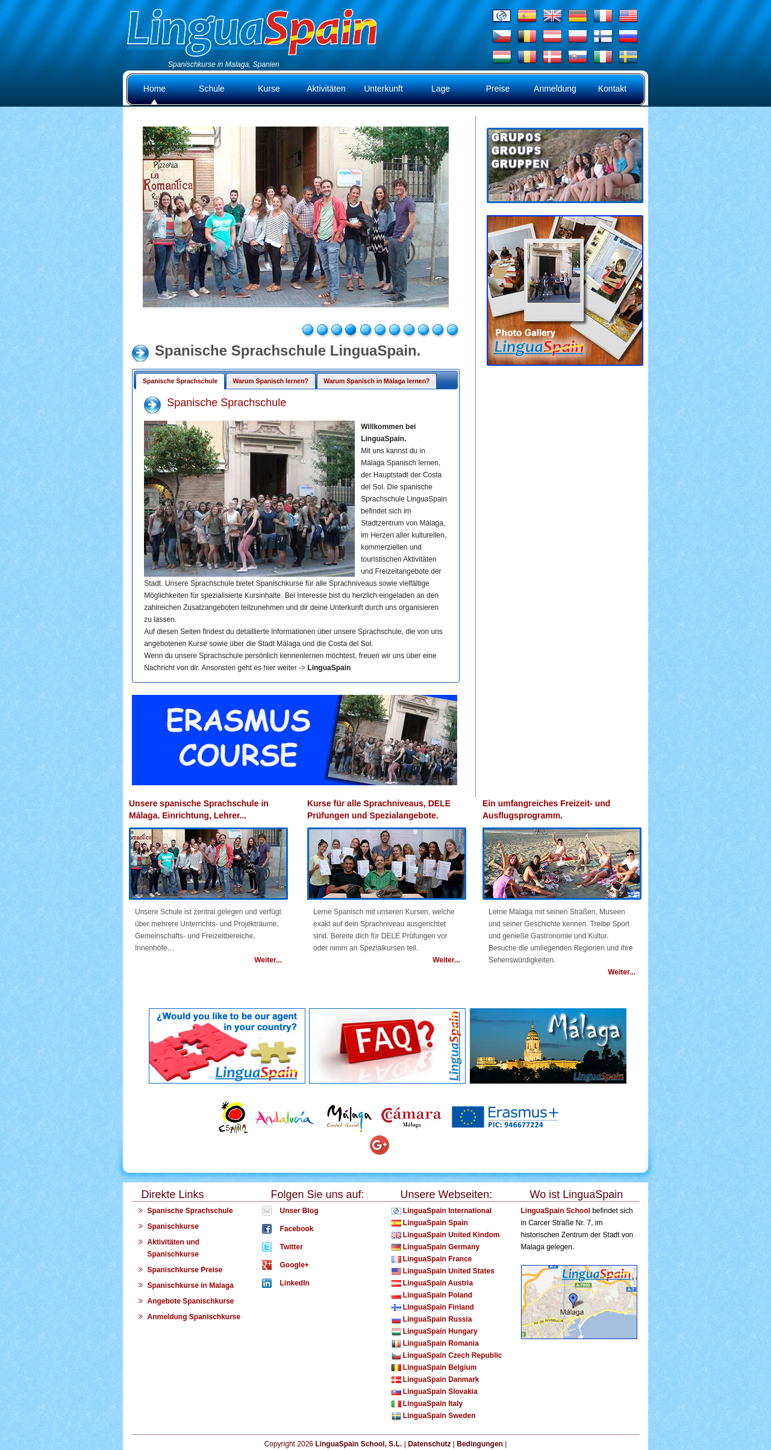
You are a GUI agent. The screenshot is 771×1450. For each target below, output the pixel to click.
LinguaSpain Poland (432, 1295)
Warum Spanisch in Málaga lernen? (376, 380)
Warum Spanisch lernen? (270, 380)
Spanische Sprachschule (180, 380)
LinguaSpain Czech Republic (447, 1355)
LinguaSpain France (432, 1259)
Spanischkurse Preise (185, 1270)
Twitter (291, 1247)
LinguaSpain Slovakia (435, 1391)
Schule (212, 88)
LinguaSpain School (555, 1211)
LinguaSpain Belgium (434, 1367)
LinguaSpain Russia (432, 1319)
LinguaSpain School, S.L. (358, 1444)
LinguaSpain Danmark (435, 1379)
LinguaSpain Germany (436, 1247)
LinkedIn (295, 1283)
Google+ (294, 1265)
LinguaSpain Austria (432, 1283)
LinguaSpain (329, 668)
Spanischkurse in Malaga (191, 1285)
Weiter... (268, 960)
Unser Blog (299, 1211)
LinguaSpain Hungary (435, 1331)
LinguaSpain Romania (435, 1343)
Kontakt (612, 88)
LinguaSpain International (442, 1211)
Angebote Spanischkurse (191, 1301)
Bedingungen (480, 1444)
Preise (498, 88)
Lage (440, 88)
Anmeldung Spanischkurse (194, 1317)
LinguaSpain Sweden (434, 1415)
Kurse (269, 88)
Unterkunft (383, 88)
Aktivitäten (326, 88)
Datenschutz (429, 1444)
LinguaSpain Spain (430, 1223)
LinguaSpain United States (443, 1271)
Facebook (297, 1229)
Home (154, 88)
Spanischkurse (173, 1226)
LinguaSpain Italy (427, 1403)
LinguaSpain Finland (433, 1307)
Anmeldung (555, 88)
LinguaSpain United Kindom (446, 1235)
